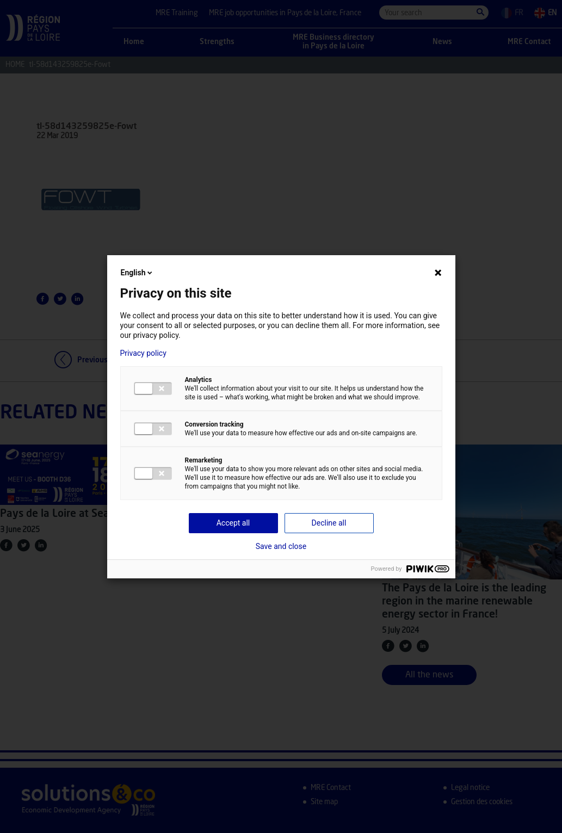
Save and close (281, 546)
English (138, 272)
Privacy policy (143, 353)
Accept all (233, 523)
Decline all (329, 523)
